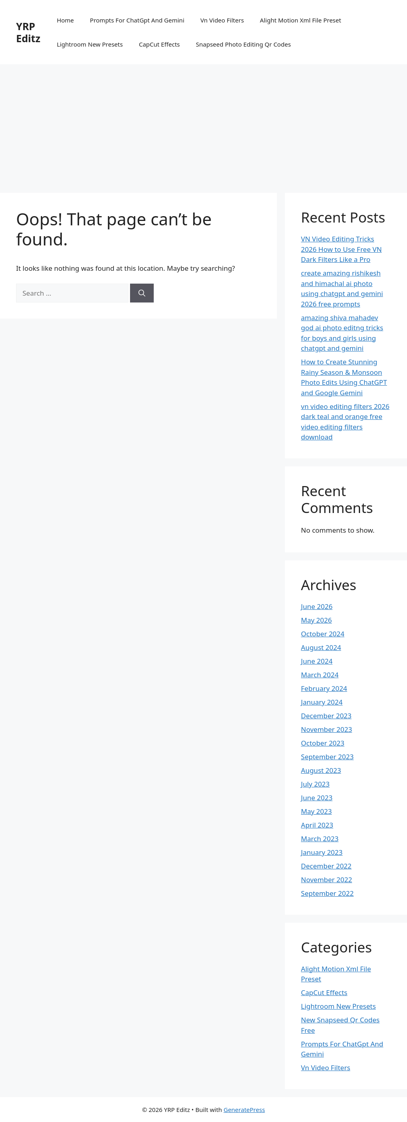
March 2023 (320, 838)
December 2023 (326, 715)
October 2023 (322, 743)
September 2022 (327, 893)
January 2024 (322, 702)
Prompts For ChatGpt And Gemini (137, 20)
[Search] (142, 293)
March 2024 (320, 674)
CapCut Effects (159, 44)
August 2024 (321, 647)
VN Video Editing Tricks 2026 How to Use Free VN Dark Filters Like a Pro (341, 249)
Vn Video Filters (222, 20)
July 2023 (315, 784)
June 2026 (317, 606)
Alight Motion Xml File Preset (300, 20)
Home (65, 20)
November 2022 (326, 879)
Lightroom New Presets (90, 44)
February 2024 (324, 688)
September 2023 (327, 756)
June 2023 (317, 797)
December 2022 (326, 866)
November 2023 (326, 729)
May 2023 (316, 811)
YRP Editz (28, 32)
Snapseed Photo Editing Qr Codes (243, 44)
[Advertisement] (203, 124)
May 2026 (316, 620)
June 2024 (317, 661)
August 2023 (321, 770)
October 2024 (322, 633)
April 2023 (317, 825)
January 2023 (322, 852)
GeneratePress (244, 1110)
